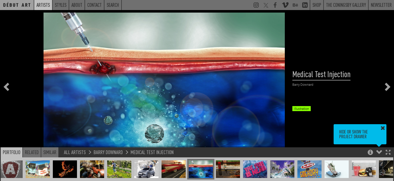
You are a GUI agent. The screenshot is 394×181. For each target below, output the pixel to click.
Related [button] (32, 152)
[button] (388, 152)
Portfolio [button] (11, 152)
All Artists (75, 152)
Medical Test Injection (152, 152)
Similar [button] (49, 152)
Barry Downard (108, 152)
